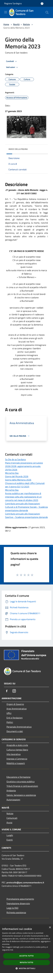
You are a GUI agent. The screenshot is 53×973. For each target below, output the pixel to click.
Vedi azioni (12, 67)
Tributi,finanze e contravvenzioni (22, 786)
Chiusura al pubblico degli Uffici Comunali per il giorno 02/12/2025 (25, 484)
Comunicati (12, 818)
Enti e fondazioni (15, 717)
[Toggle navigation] (5, 12)
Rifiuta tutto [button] (26, 962)
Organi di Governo (15, 704)
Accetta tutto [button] (26, 956)
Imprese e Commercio (17, 758)
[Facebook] (7, 691)
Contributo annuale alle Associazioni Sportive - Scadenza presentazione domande (26, 515)
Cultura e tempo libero (17, 749)
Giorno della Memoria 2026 (18, 479)
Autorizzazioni (13, 799)
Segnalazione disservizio (18, 903)
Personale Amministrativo (19, 726)
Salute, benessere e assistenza (21, 795)
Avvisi (9, 822)
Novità (16, 24)
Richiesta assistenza (16, 912)
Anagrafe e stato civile (17, 745)
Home (6, 24)
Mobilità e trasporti (16, 763)
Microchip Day (12, 473)
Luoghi (10, 835)
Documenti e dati (15, 731)
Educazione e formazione (18, 777)
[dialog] (26, 948)
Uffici (9, 713)
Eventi (10, 839)
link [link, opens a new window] (11, 950)
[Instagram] (14, 691)
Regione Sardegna (13, 3)
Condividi (12, 61)
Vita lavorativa (13, 754)
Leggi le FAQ (12, 908)
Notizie (26, 24)
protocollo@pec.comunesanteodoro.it (25, 882)
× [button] (50, 927)
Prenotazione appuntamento (20, 899)
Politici (10, 722)
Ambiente (11, 790)
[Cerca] (47, 12)
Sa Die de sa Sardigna (15, 459)
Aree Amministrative (17, 708)
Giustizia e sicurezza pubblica (20, 781)
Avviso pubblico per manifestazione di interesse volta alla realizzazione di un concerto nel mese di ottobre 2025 (23, 497)
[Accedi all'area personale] (42, 3)
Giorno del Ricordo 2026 (16, 476)
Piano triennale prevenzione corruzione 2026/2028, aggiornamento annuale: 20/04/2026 (24, 466)
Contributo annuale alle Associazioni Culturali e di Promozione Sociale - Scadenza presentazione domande (26, 507)
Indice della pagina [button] (18, 149)
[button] (26, 968)
